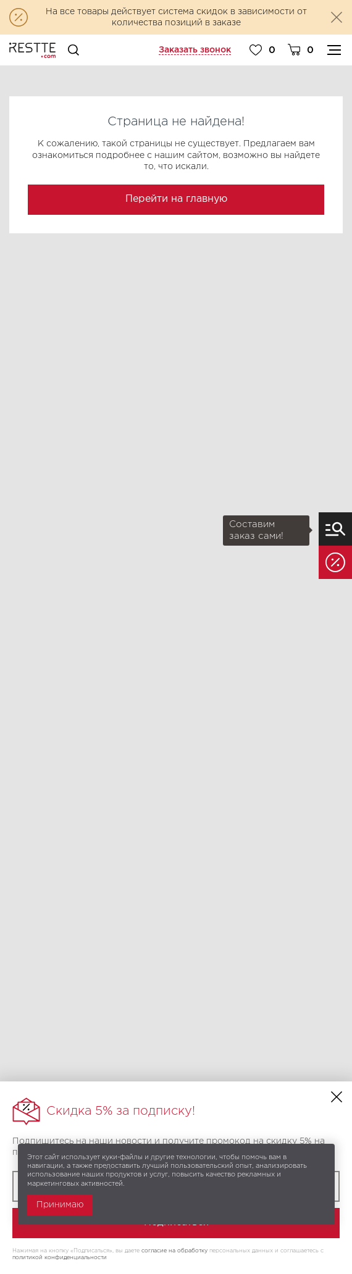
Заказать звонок (195, 50)
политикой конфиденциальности (59, 1257)
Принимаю (59, 1205)
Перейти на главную (176, 199)
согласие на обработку (174, 1250)
